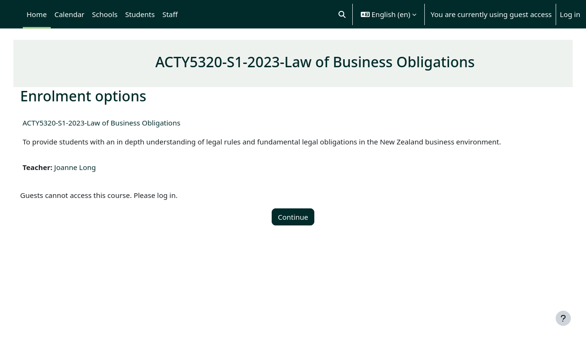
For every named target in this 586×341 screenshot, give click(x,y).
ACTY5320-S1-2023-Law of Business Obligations (115, 122)
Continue (293, 217)
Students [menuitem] (140, 14)
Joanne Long (89, 167)
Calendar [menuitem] (69, 14)
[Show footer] (563, 318)
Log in (570, 14)
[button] (342, 14)
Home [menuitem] (37, 14)
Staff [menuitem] (169, 14)
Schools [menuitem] (105, 14)
